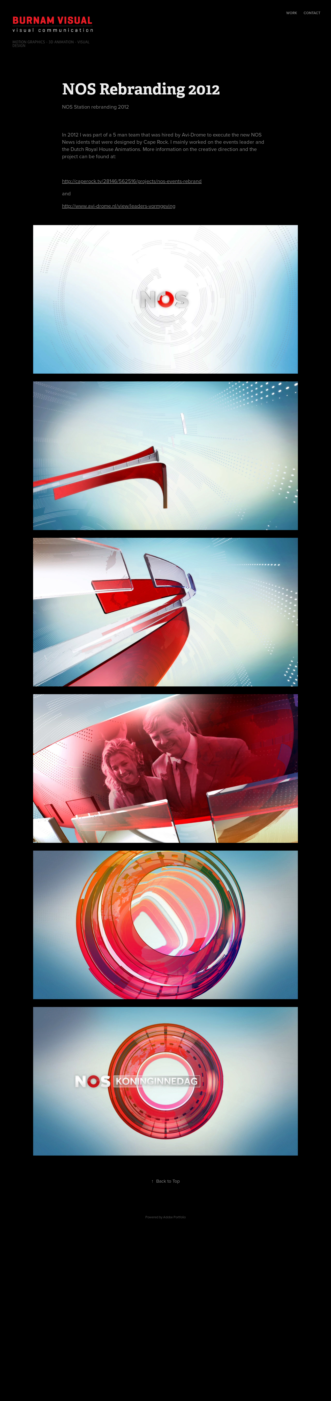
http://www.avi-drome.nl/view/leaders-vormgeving (118, 206)
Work (291, 12)
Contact (312, 12)
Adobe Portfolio (174, 1217)
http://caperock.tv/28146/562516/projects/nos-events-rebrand (132, 181)
